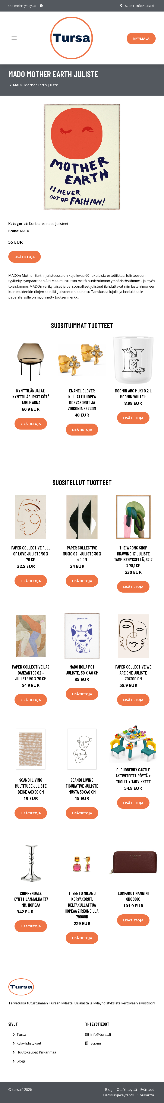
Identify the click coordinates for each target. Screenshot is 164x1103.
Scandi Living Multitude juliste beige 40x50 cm (31, 785)
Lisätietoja (25, 257)
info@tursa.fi (145, 6)
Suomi (129, 6)
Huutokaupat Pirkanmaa (36, 1052)
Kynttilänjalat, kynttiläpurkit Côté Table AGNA (30, 396)
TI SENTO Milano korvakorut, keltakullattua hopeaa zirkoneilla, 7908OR (82, 904)
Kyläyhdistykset (28, 1043)
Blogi (20, 1061)
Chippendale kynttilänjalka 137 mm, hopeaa (31, 899)
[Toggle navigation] (14, 38)
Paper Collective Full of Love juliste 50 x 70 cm (30, 553)
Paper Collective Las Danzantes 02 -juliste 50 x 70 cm (30, 672)
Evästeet (147, 1089)
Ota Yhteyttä (127, 1089)
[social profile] (41, 6)
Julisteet (61, 223)
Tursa (21, 1034)
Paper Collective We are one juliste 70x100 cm (133, 672)
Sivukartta (146, 1095)
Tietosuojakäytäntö (118, 1095)
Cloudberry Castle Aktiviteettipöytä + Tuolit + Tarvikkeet (133, 775)
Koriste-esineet (41, 223)
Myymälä (141, 38)
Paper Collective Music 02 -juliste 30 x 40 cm (82, 553)
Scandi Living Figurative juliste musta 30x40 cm (82, 785)
